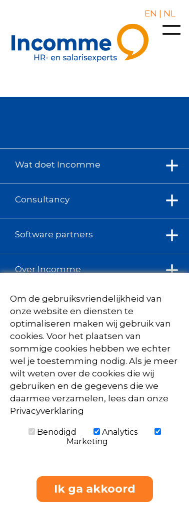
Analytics (116, 432)
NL (169, 13)
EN (150, 13)
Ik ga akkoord (95, 489)
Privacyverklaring (47, 411)
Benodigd (52, 432)
